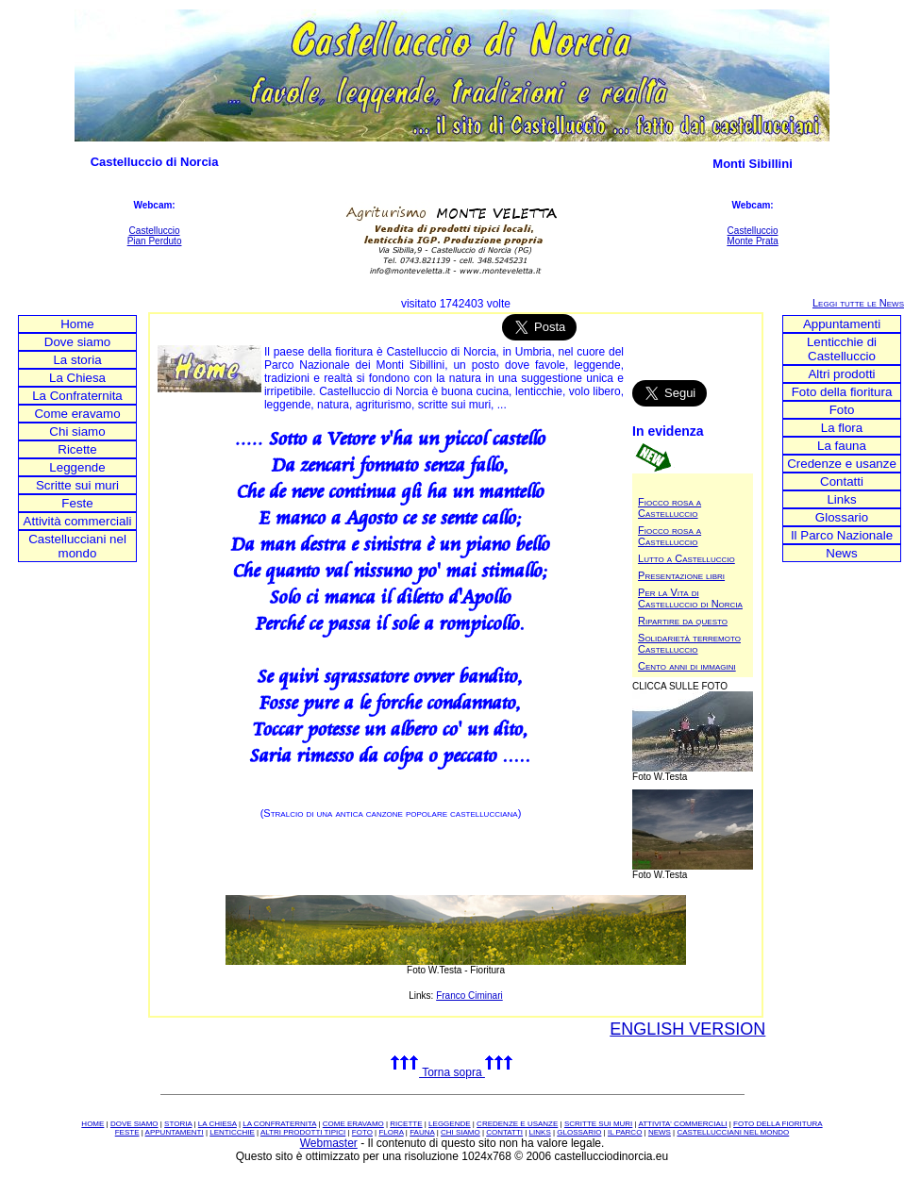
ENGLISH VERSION (687, 1029)
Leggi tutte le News (858, 302)
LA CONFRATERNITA (279, 1124)
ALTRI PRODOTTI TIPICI (302, 1132)
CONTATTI (504, 1132)
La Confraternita (77, 396)
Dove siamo (77, 342)
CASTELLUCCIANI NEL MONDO (733, 1132)
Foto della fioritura (842, 392)
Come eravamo (77, 414)
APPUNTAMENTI (174, 1132)
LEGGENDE (449, 1124)
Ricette (77, 449)
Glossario (841, 517)
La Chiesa (77, 378)
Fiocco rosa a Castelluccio (669, 507)
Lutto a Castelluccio (686, 558)
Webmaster (329, 1143)
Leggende (77, 467)
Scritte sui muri (77, 485)
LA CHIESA (217, 1124)
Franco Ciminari (469, 995)
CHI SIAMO (460, 1132)
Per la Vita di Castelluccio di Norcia (690, 598)
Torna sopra (452, 1072)
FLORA (390, 1132)
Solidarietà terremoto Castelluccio (689, 643)
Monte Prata (752, 241)
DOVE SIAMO (134, 1124)
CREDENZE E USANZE (517, 1124)
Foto (842, 410)
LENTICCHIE (232, 1132)
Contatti (841, 481)
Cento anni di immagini (687, 666)
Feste (76, 503)
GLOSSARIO (579, 1132)
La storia (77, 360)
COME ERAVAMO (353, 1124)
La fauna (841, 446)
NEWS (659, 1132)
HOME (92, 1124)
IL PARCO (625, 1132)
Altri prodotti (841, 374)
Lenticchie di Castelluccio (842, 349)
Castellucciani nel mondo (77, 546)
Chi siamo (77, 431)
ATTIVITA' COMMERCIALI (682, 1124)
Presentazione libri (681, 575)
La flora (841, 428)
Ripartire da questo (683, 620)
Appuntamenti (841, 324)
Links (841, 499)
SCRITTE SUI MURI (598, 1124)
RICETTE (406, 1124)
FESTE (127, 1132)
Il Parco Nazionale (842, 535)
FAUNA (422, 1132)
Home (77, 324)
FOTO (362, 1132)
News (841, 553)
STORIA (178, 1124)
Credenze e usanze (841, 463)
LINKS (540, 1132)
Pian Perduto (154, 241)
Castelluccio (154, 230)
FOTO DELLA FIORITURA (778, 1124)
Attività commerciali (78, 521)
